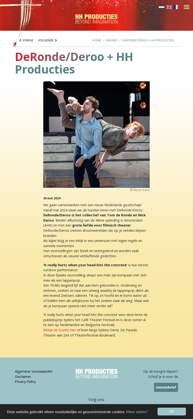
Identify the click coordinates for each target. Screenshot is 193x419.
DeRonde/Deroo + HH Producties (148, 40)
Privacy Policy (25, 381)
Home (96, 40)
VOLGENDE (47, 40)
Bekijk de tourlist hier (59, 330)
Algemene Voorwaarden (34, 371)
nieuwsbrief (166, 387)
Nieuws (112, 40)
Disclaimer (23, 376)
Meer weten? (137, 412)
